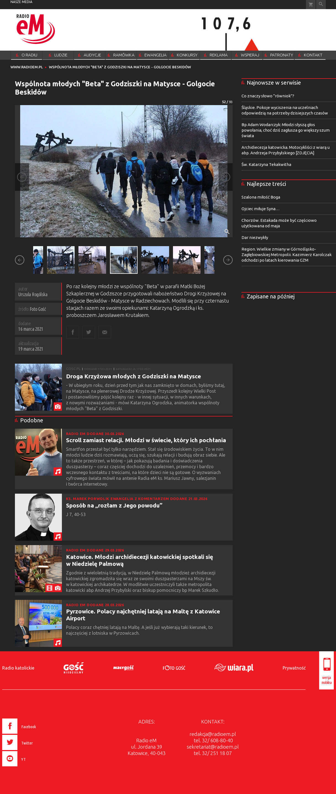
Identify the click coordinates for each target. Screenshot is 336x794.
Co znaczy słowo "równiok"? (268, 95)
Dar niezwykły (255, 237)
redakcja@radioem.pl (213, 734)
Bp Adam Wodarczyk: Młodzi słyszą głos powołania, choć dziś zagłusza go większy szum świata (286, 130)
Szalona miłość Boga (261, 197)
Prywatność (294, 667)
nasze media (21, 2)
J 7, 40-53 (76, 514)
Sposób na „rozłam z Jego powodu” (114, 505)
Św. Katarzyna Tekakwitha (266, 164)
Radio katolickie (18, 667)
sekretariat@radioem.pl (213, 746)
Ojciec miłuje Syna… (261, 208)
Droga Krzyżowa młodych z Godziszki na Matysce (133, 376)
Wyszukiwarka (321, 4)
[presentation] (30, 767)
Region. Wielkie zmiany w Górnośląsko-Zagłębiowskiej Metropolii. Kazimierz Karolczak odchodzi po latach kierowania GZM (287, 254)
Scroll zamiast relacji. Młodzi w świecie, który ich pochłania (146, 440)
